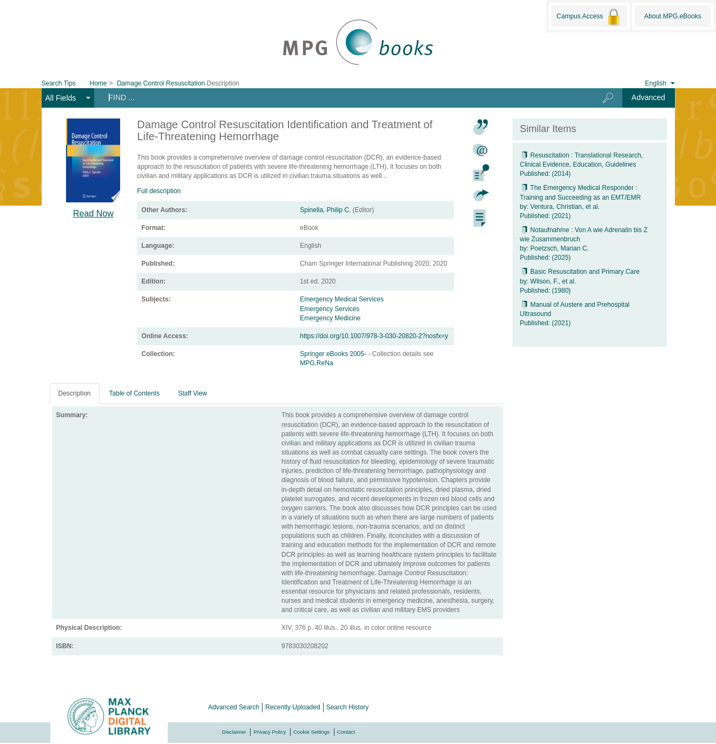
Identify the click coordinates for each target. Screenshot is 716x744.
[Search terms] (339, 97)
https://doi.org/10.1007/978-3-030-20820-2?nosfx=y (374, 336)
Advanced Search (234, 707)
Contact (346, 732)
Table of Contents (134, 393)
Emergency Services (329, 309)
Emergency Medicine (330, 318)
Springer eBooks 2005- (334, 354)
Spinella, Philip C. (325, 210)
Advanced (648, 97)
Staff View (192, 393)
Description (74, 393)
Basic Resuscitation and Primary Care (580, 271)
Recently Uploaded (292, 707)
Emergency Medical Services (342, 299)
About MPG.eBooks (672, 16)
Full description (159, 191)
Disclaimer (234, 732)
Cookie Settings (311, 732)
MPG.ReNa (316, 363)
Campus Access (589, 16)
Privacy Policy (269, 732)
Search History (347, 707)
